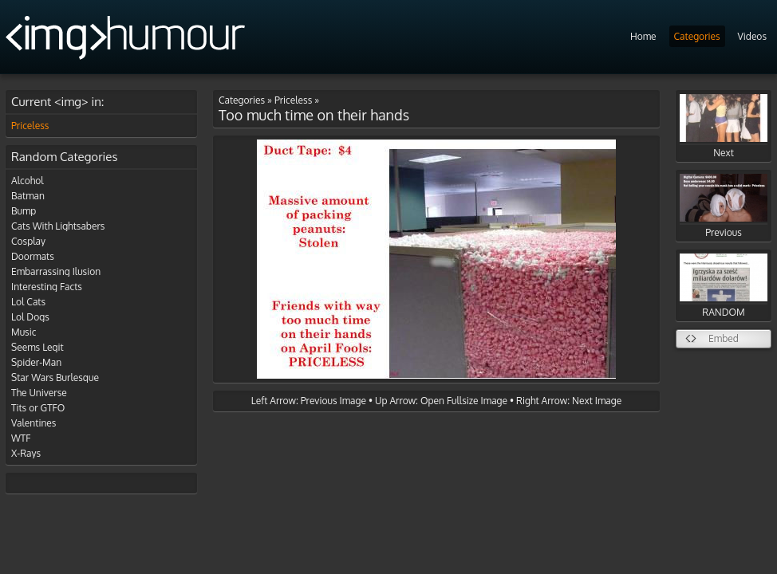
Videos (752, 36)
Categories (697, 36)
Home (643, 36)
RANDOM (723, 286)
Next (723, 126)
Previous (723, 206)
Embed (723, 338)
